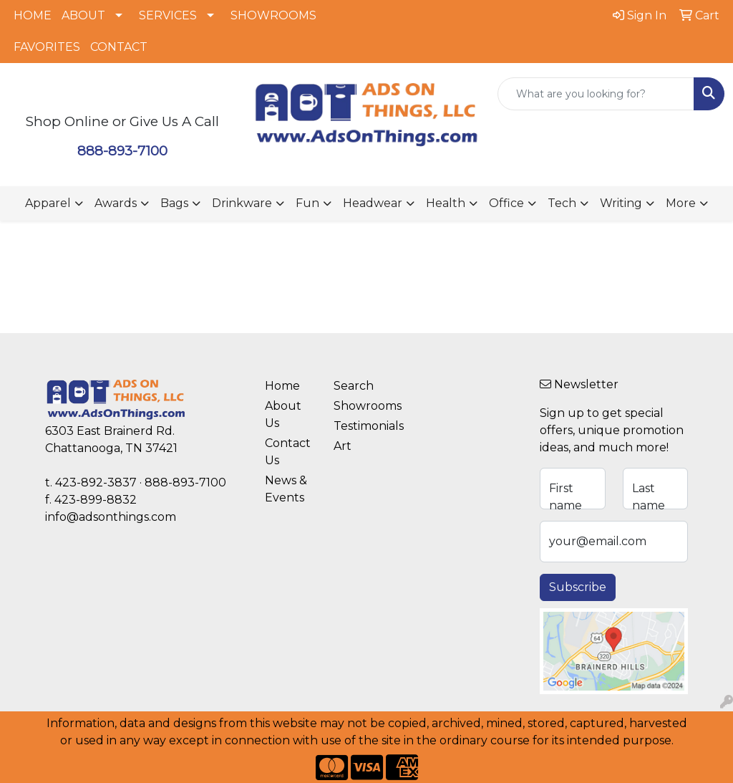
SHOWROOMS (273, 15)
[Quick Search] (595, 93)
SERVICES (168, 15)
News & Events (286, 489)
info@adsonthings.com (110, 517)
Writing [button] (621, 203)
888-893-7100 (122, 151)
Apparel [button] (48, 203)
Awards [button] (115, 203)
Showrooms (359, 406)
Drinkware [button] (242, 203)
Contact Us (288, 451)
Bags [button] (174, 203)
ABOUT (83, 15)
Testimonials (359, 426)
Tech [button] (562, 203)
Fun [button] (307, 203)
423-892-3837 (96, 482)
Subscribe (577, 587)
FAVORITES (47, 47)
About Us (283, 414)
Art (342, 446)
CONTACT (118, 47)
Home (282, 386)
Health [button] (445, 203)
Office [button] (506, 203)
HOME (33, 15)
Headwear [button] (372, 203)
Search (354, 386)
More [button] (681, 203)
